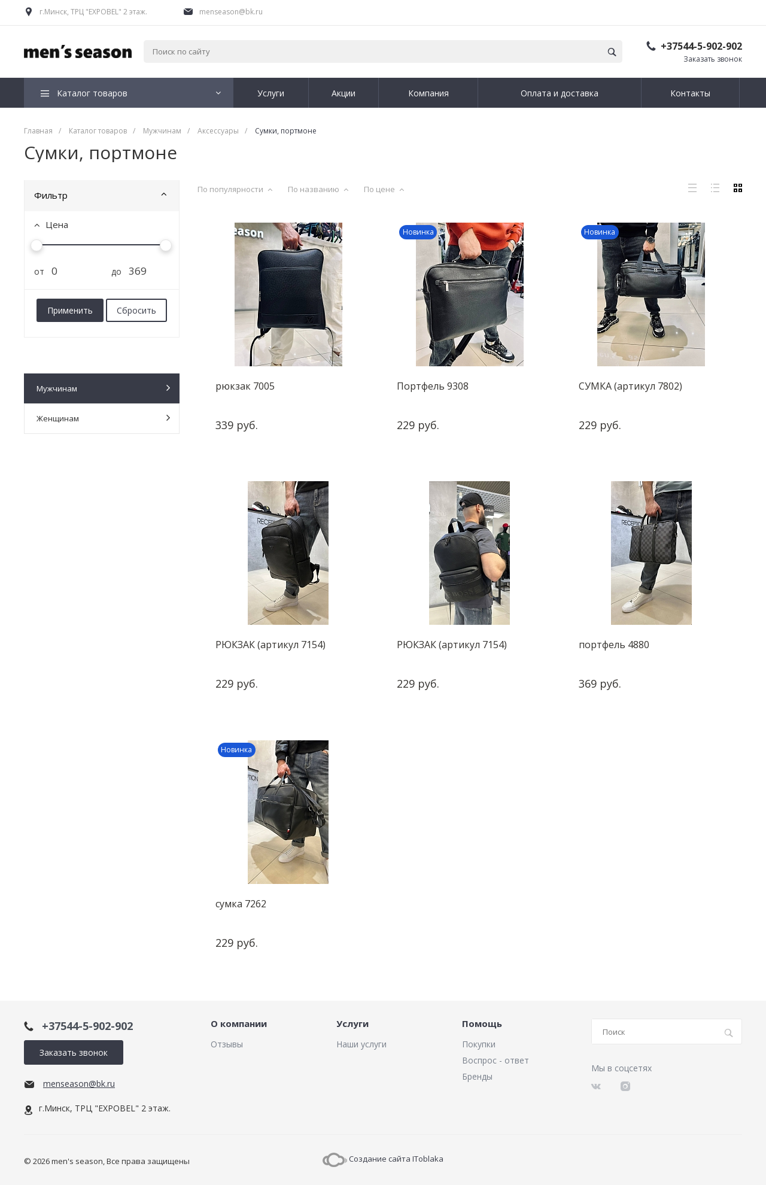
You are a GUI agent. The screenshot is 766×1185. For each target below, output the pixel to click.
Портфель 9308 (433, 386)
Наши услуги (361, 1044)
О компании (239, 1024)
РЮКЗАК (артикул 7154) (270, 644)
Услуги (352, 1024)
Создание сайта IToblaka (383, 1158)
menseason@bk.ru (231, 12)
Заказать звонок (712, 59)
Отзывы (227, 1044)
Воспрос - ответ (495, 1060)
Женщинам (103, 418)
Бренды (477, 1076)
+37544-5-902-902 (701, 46)
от (34, 271)
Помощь (482, 1024)
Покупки (479, 1044)
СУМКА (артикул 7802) (630, 386)
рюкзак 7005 (245, 386)
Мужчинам (103, 388)
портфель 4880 (614, 644)
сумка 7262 (240, 903)
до (112, 271)
